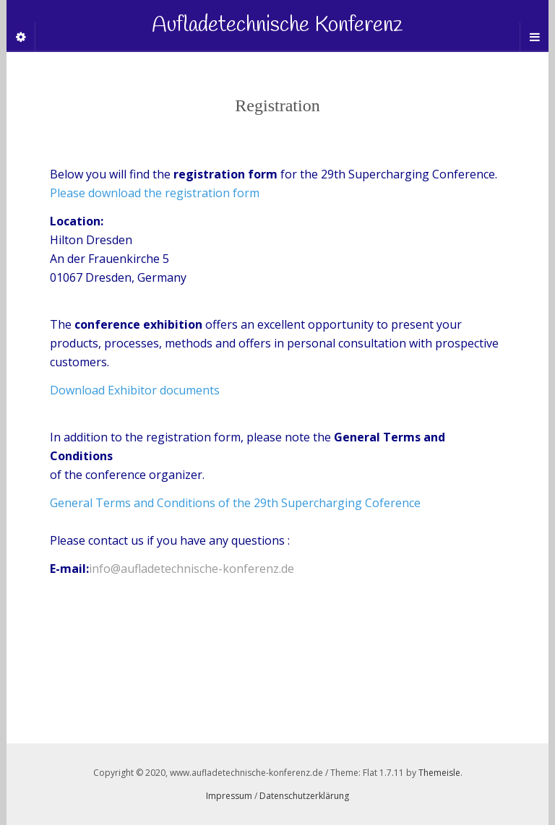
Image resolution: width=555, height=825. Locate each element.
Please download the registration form (154, 193)
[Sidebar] (21, 36)
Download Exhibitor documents (135, 390)
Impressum (229, 796)
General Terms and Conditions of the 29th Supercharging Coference (235, 503)
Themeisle (439, 772)
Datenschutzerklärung (304, 796)
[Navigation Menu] (534, 36)
